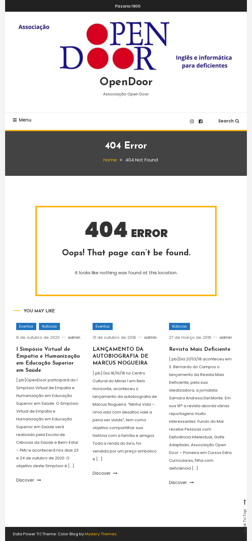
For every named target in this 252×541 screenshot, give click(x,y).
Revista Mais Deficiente (199, 349)
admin (74, 337)
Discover (28, 480)
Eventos (26, 326)
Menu (22, 120)
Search (228, 121)
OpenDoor (126, 82)
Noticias (49, 326)
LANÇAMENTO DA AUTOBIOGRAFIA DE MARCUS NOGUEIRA (120, 356)
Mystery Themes (101, 534)
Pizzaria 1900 (128, 6)
